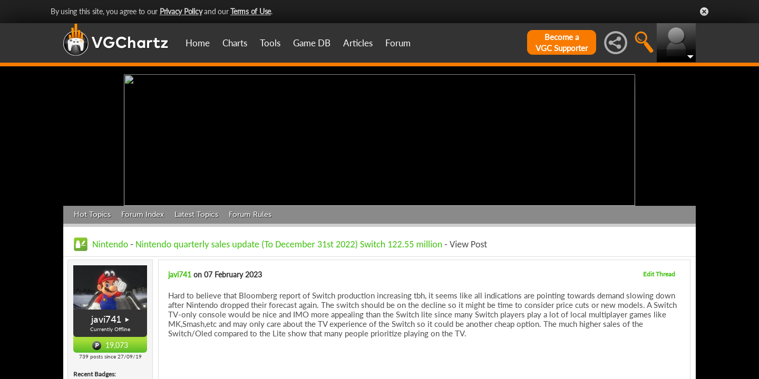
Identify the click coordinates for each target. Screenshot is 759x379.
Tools (270, 42)
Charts (234, 42)
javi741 (106, 319)
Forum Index (142, 214)
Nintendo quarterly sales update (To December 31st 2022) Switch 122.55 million (288, 244)
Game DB (311, 42)
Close (704, 11)
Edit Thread (659, 274)
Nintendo (110, 244)
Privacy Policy (181, 11)
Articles (358, 42)
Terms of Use (250, 11)
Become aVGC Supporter (562, 42)
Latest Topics (196, 214)
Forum (398, 42)
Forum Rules (250, 214)
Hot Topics (92, 214)
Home (198, 42)
